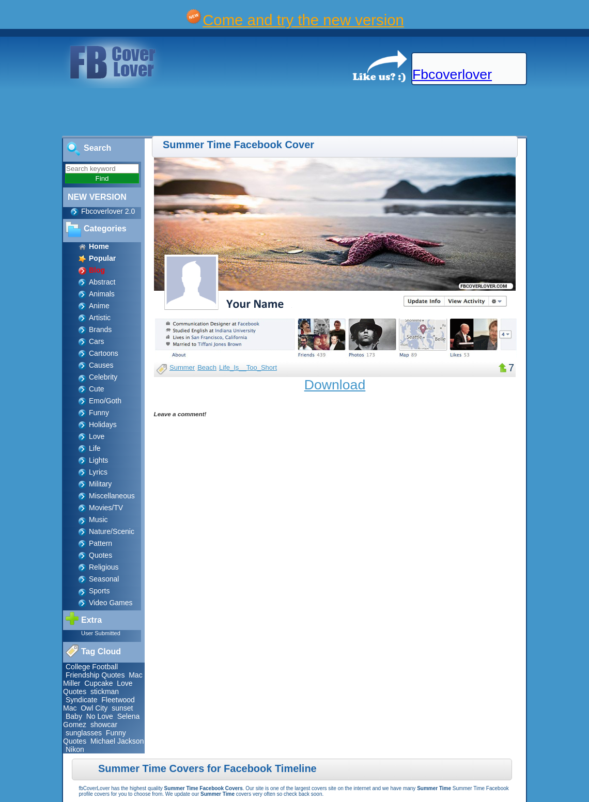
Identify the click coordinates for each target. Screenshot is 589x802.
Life (95, 448)
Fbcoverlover (452, 74)
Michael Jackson (117, 741)
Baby (74, 716)
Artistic (100, 317)
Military (100, 484)
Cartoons (103, 353)
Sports (99, 591)
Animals (102, 294)
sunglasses (84, 733)
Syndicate (81, 700)
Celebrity (103, 377)
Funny (99, 412)
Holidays (103, 424)
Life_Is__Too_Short (248, 367)
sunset (122, 708)
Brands (100, 329)
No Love (99, 716)
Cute (96, 389)
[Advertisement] (188, 112)
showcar (103, 724)
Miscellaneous (112, 496)
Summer (182, 367)
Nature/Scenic (111, 531)
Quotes (100, 555)
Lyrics (98, 472)
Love (96, 436)
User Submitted (100, 633)
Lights (98, 460)
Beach (206, 367)
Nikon (75, 749)
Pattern (100, 543)
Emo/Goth (105, 401)
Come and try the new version (303, 19)
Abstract (102, 282)
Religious (104, 567)
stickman (104, 691)
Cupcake (98, 683)
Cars (96, 341)
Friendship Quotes (95, 675)
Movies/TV (106, 508)
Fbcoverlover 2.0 (108, 211)
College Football (92, 667)
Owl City (94, 708)
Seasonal (104, 579)
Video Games (111, 603)
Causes (101, 365)
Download (335, 384)
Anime (99, 306)
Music (98, 519)
